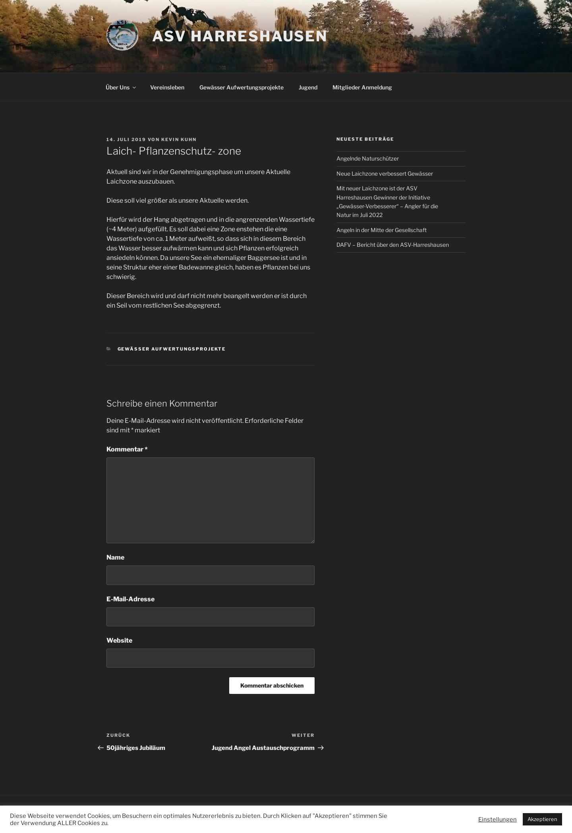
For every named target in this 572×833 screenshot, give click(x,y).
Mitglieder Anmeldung (362, 87)
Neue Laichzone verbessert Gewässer (384, 173)
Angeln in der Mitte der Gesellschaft (381, 230)
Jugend (308, 87)
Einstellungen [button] (497, 819)
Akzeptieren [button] (542, 819)
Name (115, 557)
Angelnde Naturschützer (367, 158)
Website (119, 640)
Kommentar (127, 449)
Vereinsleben (167, 87)
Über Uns (121, 87)
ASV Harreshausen (240, 36)
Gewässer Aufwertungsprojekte (241, 87)
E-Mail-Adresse (130, 599)
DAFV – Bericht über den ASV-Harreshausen (392, 244)
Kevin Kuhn (179, 139)
